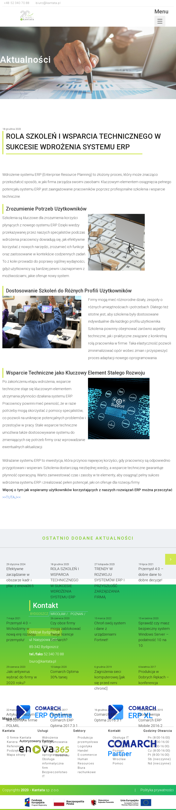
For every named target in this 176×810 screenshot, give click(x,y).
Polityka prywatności (154, 790)
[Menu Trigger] (159, 21)
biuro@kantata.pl (48, 3)
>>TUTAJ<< (11, 497)
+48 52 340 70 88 (16, 3)
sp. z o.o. (44, 790)
